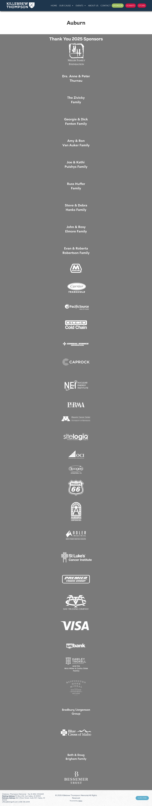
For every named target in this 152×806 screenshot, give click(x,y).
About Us (93, 5)
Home (54, 5)
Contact (105, 5)
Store (141, 5)
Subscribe (142, 798)
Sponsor (118, 5)
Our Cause (66, 5)
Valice (80, 801)
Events (81, 5)
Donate (130, 5)
